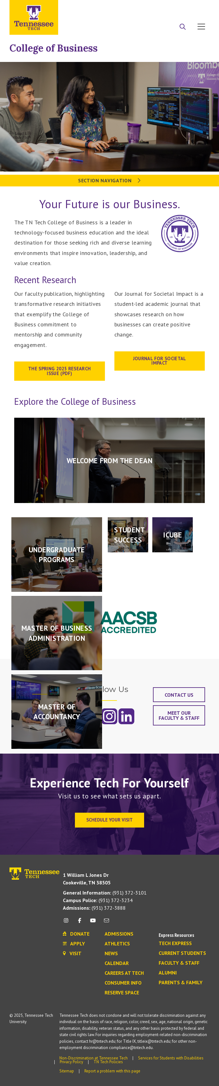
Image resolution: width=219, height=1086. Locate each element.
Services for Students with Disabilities (171, 1058)
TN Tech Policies (108, 1062)
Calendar (117, 963)
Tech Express (175, 943)
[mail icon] (106, 923)
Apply (152, 7)
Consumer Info (123, 983)
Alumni (168, 973)
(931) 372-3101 (105, 892)
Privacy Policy (71, 1062)
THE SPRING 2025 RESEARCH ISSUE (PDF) (59, 371)
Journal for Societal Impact (159, 360)
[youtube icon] (93, 923)
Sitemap (66, 1071)
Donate (176, 7)
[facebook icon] (79, 923)
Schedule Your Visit (109, 820)
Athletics (117, 944)
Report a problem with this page (112, 1071)
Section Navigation (109, 180)
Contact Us (179, 695)
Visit (199, 7)
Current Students (182, 953)
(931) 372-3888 (94, 908)
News (111, 953)
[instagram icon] (68, 923)
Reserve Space (122, 993)
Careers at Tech (124, 973)
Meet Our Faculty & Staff (179, 715)
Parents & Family (181, 983)
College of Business (53, 48)
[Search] (182, 27)
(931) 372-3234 (98, 900)
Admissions (119, 934)
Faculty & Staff (179, 963)
